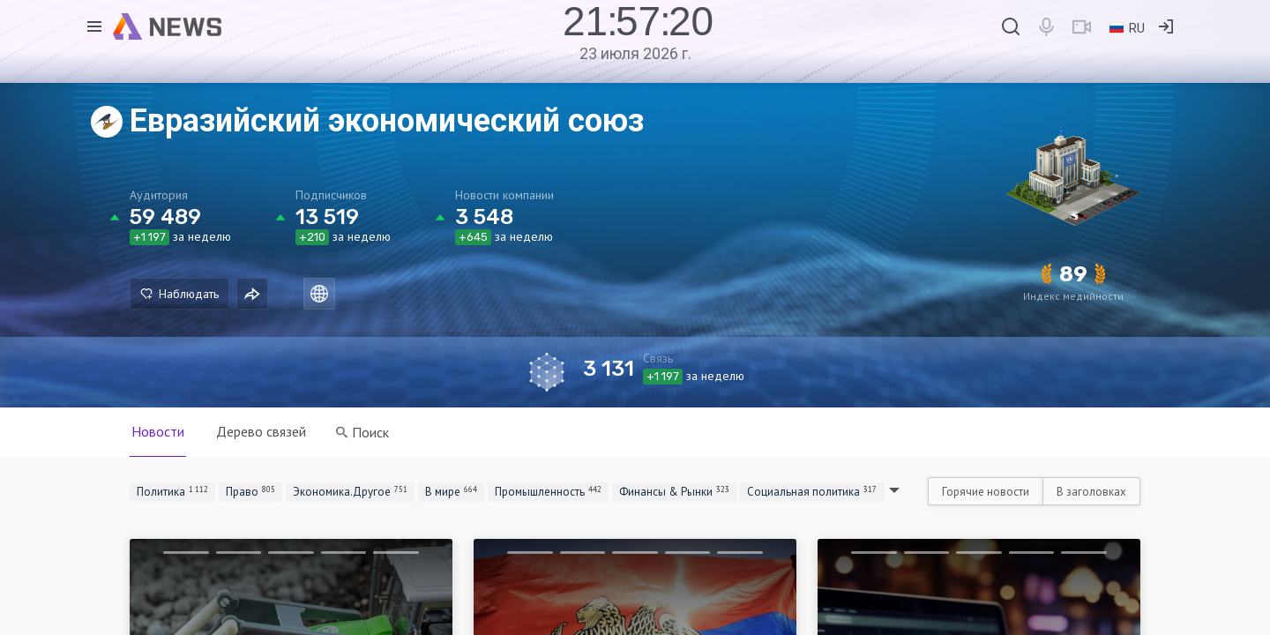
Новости (157, 431)
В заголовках (1091, 491)
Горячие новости (985, 491)
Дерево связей (261, 431)
